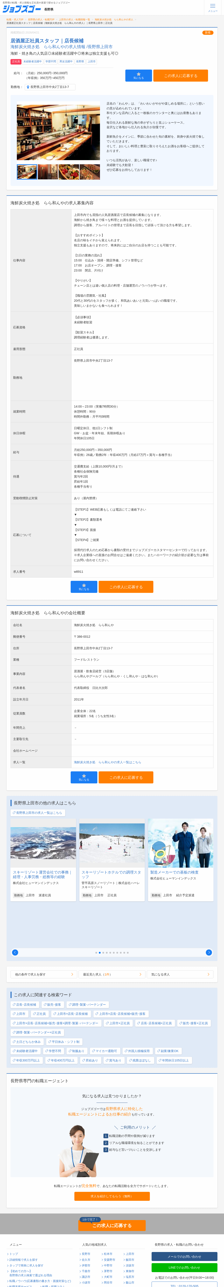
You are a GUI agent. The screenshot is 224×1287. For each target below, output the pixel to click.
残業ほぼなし (140, 1018)
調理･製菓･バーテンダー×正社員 (36, 990)
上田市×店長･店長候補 (70, 971)
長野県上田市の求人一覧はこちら (37, 813)
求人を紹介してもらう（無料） (112, 1153)
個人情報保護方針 (53, 1250)
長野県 (80, 61)
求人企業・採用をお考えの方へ (29, 1278)
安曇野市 (109, 1217)
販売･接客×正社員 (193, 981)
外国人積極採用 (137, 1008)
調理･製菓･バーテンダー (87, 962)
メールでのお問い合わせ (184, 1214)
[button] (15, 910)
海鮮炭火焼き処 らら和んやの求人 (114, 19)
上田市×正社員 (118, 981)
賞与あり (113, 1018)
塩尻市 (130, 1234)
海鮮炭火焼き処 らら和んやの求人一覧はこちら (107, 762)
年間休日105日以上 (173, 1018)
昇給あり (90, 1018)
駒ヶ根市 (87, 1245)
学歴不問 (51, 61)
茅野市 (108, 1228)
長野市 (86, 1211)
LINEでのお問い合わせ (184, 1225)
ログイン (48, 1267)
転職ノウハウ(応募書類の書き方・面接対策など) (40, 1238)
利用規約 (15, 1255)
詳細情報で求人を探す (23, 1217)
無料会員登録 (17, 1267)
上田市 (92, 61)
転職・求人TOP (15, 19)
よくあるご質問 (19, 1250)
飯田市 (130, 1217)
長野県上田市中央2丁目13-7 (49, 87)
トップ (13, 1211)
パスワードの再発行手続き (26, 1272)
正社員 (16, 61)
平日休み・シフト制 (63, 999)
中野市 (108, 1222)
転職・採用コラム (53, 1244)
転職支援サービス (20, 1244)
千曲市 (86, 1228)
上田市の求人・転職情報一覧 (74, 19)
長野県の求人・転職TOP (41, 19)
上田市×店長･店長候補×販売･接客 (120, 971)
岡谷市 (108, 1239)
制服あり (76, 1008)
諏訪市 (86, 1234)
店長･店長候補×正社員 (154, 981)
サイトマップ (17, 1261)
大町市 (108, 1234)
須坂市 (130, 1222)
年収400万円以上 (61, 1018)
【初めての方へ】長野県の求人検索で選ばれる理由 (30, 1230)
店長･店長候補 (24, 962)
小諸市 (86, 1239)
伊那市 (86, 1222)
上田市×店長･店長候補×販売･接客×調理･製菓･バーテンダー (55, 981)
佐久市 (86, 1217)
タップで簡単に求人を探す (26, 1222)
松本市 (108, 1211)
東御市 (130, 1228)
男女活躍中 (66, 61)
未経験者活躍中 (32, 61)
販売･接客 (52, 962)
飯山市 (130, 1239)
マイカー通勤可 (104, 1008)
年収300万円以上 (26, 1018)
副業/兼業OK (167, 1008)
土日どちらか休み (26, 999)
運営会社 (48, 1255)
